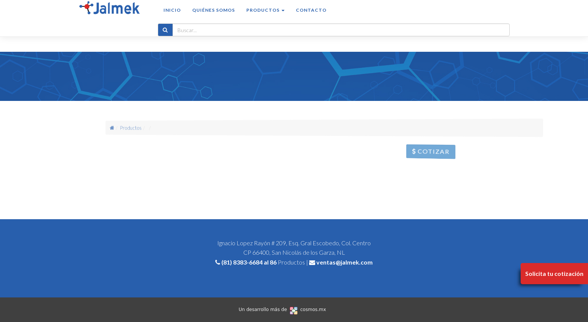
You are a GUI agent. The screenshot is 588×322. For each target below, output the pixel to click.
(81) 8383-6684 (242, 262)
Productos (143, 128)
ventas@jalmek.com (344, 262)
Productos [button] (265, 17)
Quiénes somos (213, 17)
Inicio (172, 17)
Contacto (311, 17)
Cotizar (438, 153)
